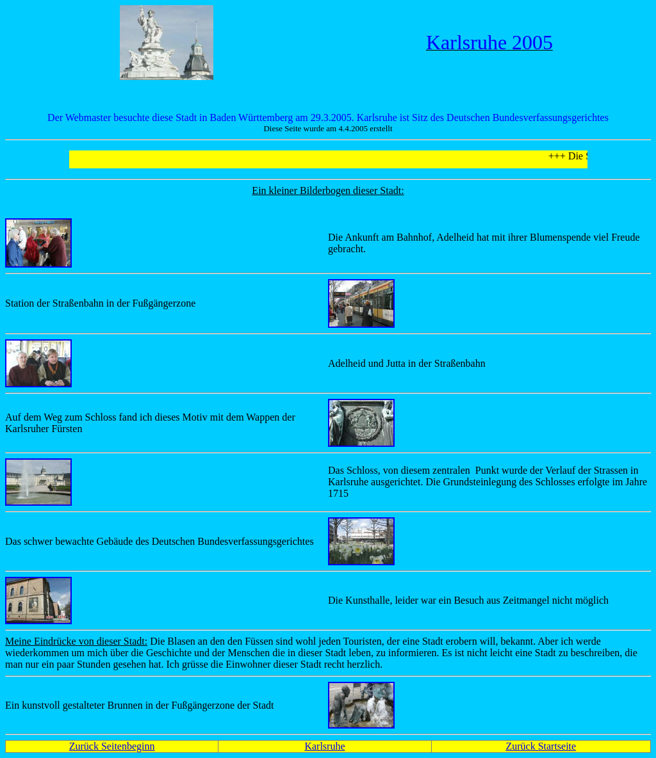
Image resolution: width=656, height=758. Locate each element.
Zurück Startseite (540, 746)
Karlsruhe (324, 746)
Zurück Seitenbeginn (112, 746)
